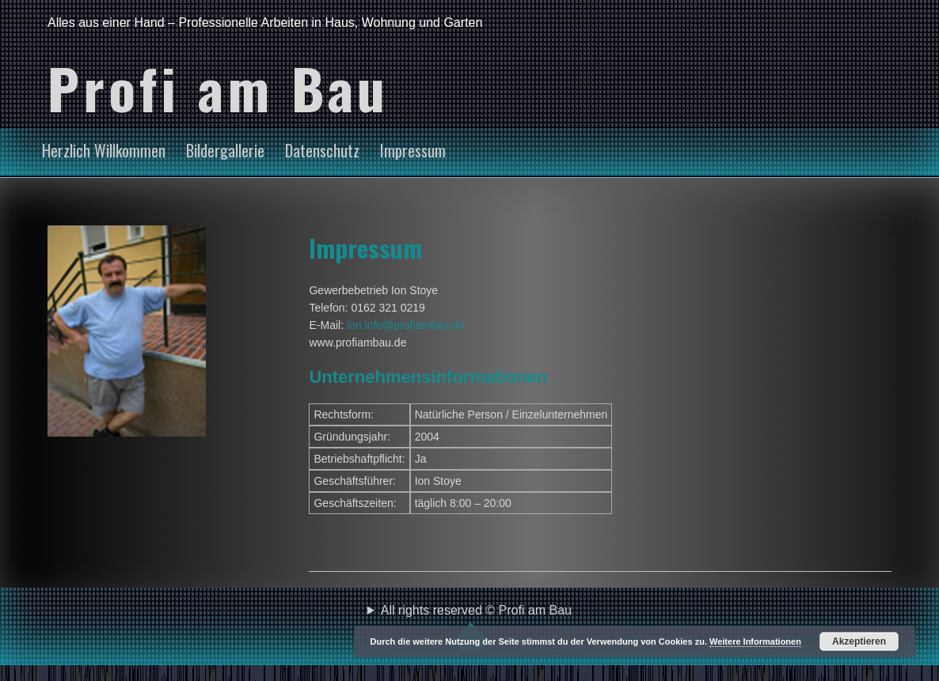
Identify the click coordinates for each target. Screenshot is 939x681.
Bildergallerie (225, 150)
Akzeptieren (859, 641)
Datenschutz (322, 150)
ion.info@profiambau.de (406, 325)
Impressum (413, 150)
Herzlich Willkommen (103, 150)
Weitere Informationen (755, 641)
